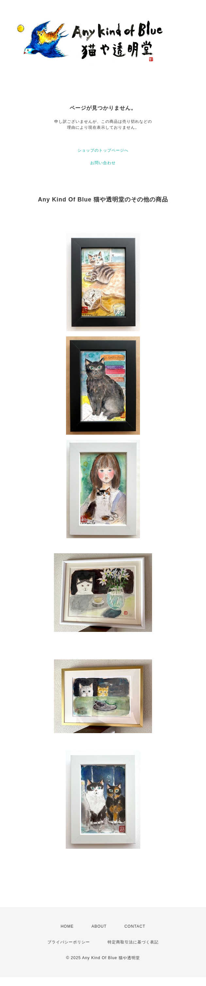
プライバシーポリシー (68, 942)
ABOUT (99, 926)
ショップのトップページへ (103, 150)
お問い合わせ (103, 163)
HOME (67, 926)
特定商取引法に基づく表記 (133, 942)
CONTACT (134, 926)
